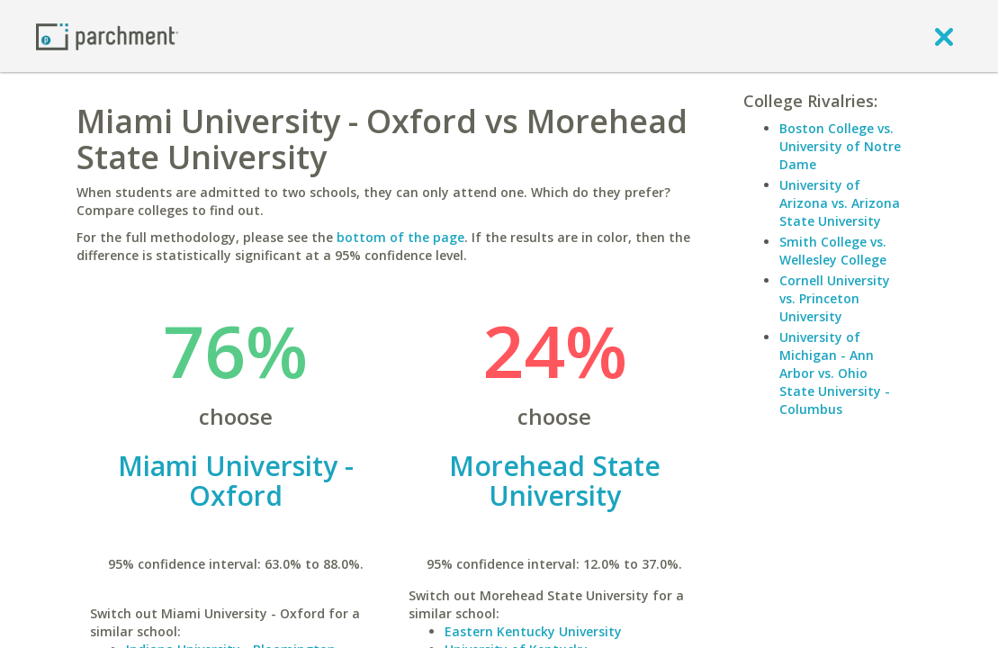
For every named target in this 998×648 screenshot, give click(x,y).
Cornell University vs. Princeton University (834, 298)
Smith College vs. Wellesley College (832, 250)
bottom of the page (400, 237)
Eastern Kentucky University (533, 631)
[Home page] (107, 35)
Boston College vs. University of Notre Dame (840, 146)
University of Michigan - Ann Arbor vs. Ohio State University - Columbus (834, 373)
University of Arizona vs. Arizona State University (839, 203)
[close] (944, 36)
